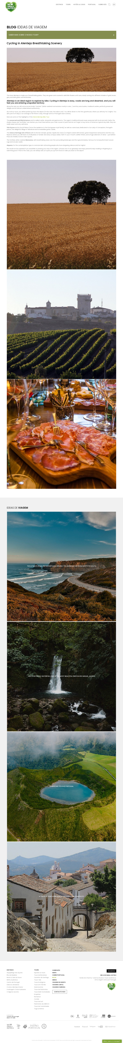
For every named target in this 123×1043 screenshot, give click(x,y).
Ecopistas (37, 994)
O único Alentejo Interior (15, 987)
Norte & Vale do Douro (14, 977)
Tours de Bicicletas (40, 975)
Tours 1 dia (37, 980)
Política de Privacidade (49, 1040)
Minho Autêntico (12, 980)
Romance (37, 997)
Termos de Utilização (37, 1040)
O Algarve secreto (13, 992)
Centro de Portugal (13, 982)
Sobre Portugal (58, 975)
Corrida (36, 999)
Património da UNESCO (41, 1004)
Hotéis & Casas (79, 4)
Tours (68, 4)
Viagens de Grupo (59, 982)
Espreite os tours (39, 973)
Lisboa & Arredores (13, 985)
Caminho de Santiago (41, 977)
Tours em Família (40, 985)
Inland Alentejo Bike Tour (41, 117)
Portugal (92, 4)
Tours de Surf (38, 1001)
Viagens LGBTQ (57, 985)
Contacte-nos (59, 992)
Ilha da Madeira (12, 975)
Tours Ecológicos (39, 982)
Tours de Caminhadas (41, 1006)
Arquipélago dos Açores (14, 973)
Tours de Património (41, 989)
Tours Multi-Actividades (42, 992)
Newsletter (111, 971)
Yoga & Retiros (39, 1009)
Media (54, 980)
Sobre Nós (102, 4)
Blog (54, 977)
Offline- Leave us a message (111, 1041)
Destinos (59, 4)
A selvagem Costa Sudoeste (16, 989)
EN (114, 4)
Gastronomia (38, 987)
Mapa (54, 973)
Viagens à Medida (58, 987)
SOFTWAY (88, 1040)
